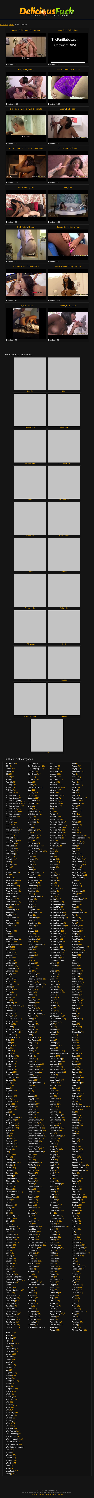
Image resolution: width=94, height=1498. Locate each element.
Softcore (75, 1096)
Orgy (51, 1229)
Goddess (31, 1181)
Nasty (52, 1147)
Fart (76, 30)
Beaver (8, 998)
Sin (73, 1037)
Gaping (30, 1107)
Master (52, 1048)
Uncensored (10, 1343)
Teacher (75, 1234)
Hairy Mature (32, 1229)
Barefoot (9, 982)
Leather (53, 894)
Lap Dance (54, 880)
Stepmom (75, 1149)
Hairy (30, 1224)
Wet (7, 1410)
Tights (74, 1280)
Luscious (53, 1006)
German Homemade (35, 1136)
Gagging (31, 1099)
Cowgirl (9, 1269)
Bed (7, 1000)
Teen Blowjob (77, 1245)
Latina (52, 886)
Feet (29, 971)
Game (30, 1101)
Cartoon (9, 1154)
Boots (8, 1085)
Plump (74, 777)
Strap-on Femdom (78, 1165)
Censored (9, 1173)
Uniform (9, 1354)
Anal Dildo (10, 838)
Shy (73, 1029)
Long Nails (54, 987)
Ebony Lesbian (74, 266)
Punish (74, 849)
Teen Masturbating (79, 1253)
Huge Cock (32, 1317)
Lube (52, 1000)
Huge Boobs (32, 1314)
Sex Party (75, 992)
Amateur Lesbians (13, 806)
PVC (51, 1250)
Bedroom (9, 1003)
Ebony (31, 69)
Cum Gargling (11, 1303)
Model (52, 1107)
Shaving (75, 1008)
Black (25, 69)
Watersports (10, 1399)
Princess (75, 817)
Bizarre (8, 1051)
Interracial (53, 785)
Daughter (31, 798)
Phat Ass (53, 1301)
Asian (8, 878)
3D (7, 766)
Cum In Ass (10, 1309)
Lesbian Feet (54, 920)
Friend (30, 1075)
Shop (74, 1016)
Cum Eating (10, 1301)
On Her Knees (55, 1216)
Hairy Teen (32, 1234)
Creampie (19, 148)
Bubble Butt (10, 1107)
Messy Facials (55, 1080)
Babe (8, 950)
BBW (8, 934)
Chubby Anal (11, 1194)
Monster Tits (54, 1131)
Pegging (53, 1285)
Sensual (75, 990)
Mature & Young (56, 1059)
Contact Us (59, 1494)
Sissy (74, 1040)
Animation (9, 859)
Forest (30, 1051)
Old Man (53, 1202)
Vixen (8, 1386)
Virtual (8, 1383)
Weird (8, 1407)
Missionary (54, 1099)
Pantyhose (54, 1269)
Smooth (74, 1075)
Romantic (75, 931)
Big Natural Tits (11, 1032)
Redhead (75, 896)
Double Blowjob (33, 846)
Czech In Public (33, 787)
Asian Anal (10, 883)
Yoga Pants (10, 1471)
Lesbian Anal (54, 902)
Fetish (73, 109)
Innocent (53, 774)
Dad (29, 790)
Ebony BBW (32, 878)
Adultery (9, 785)
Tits (73, 1298)
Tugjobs (9, 1335)
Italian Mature (55, 803)
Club (8, 1224)
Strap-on (75, 1162)
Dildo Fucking (33, 811)
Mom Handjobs (55, 1117)
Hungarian (32, 1322)
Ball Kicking (10, 963)
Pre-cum (75, 809)
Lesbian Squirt (55, 955)
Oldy (51, 1213)
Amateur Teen (11, 811)
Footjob (30, 1043)
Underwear (10, 1351)
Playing (74, 769)
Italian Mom (54, 806)
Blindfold (9, 1064)
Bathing (9, 987)
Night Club (54, 1162)
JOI (51, 811)
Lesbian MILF (55, 931)
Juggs (52, 851)
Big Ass (9, 1016)
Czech (30, 785)
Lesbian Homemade (57, 926)
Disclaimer (34, 1494)
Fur (29, 1091)
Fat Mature (32, 966)
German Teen (33, 1149)
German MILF (33, 1141)
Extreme (31, 931)
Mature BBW (54, 1067)
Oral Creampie (55, 1218)
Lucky (52, 1003)
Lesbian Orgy (55, 944)
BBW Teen (10, 942)
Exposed (31, 928)
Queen (74, 880)
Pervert (52, 1296)
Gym (29, 1210)
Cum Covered (11, 1296)
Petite (52, 1298)
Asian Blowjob (11, 888)
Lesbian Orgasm (56, 942)
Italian (52, 793)
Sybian (74, 1213)
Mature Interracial (56, 1072)
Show (74, 1024)
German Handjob (34, 1133)
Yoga (8, 1468)
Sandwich (75, 958)
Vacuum (9, 1367)
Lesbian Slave (55, 952)
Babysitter (9, 952)
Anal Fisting (10, 843)
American (9, 822)
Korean (52, 867)
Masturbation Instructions (59, 1053)
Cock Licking (11, 1226)
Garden (30, 1109)
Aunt (8, 928)
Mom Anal (53, 1112)
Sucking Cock (63, 227)
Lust (51, 1008)
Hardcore (31, 1253)
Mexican (53, 1083)
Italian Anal (54, 798)
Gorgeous (31, 1192)
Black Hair (10, 1061)
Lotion (52, 995)
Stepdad (75, 1147)
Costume (9, 1258)
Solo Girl (75, 1104)
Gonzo (30, 1189)
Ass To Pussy (11, 920)
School (74, 968)
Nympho (53, 1189)
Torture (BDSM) (77, 1311)
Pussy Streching (78, 875)
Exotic (30, 920)
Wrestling (9, 1463)
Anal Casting (11, 827)
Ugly (7, 1341)
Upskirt (8, 1359)
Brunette (9, 1101)
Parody (52, 1274)
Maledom (53, 1029)
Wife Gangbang (12, 1434)
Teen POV (75, 1256)
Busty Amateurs (12, 1117)
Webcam (9, 1405)
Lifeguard (53, 966)
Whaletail (9, 1418)
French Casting (33, 1069)
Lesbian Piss (54, 947)
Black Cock (10, 1056)
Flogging (31, 1029)
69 (7, 774)
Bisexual (9, 1045)
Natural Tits (54, 1149)
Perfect (52, 1288)
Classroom (10, 1205)
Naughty (53, 1154)
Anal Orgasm (11, 849)
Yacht (8, 1466)
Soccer (74, 1088)
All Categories (7, 24)
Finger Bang (32, 1000)
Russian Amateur (78, 947)
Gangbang (32, 1104)
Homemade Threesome (36, 1285)
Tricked (74, 1327)
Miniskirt (53, 1091)
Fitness (30, 1021)
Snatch (74, 1080)
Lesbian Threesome (57, 960)
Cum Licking (10, 1319)
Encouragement (34, 896)
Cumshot (31, 771)
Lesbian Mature (55, 936)
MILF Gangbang (56, 1016)
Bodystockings (11, 1077)
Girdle (30, 1157)
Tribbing (75, 1325)
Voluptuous (10, 1389)
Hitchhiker (31, 1272)
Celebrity (9, 1170)
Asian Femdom (11, 891)
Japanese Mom (55, 830)
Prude (74, 830)
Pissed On (53, 1327)
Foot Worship (33, 1040)
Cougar (8, 1261)
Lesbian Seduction (57, 950)
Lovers (52, 998)
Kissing (52, 859)
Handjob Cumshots (35, 1245)
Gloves (30, 1178)
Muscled (53, 1141)
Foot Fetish (32, 1037)
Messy (52, 1077)
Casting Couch (11, 1162)
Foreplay (31, 1048)
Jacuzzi (52, 814)
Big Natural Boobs (13, 1029)
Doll (29, 833)
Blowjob (21, 109)
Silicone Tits (76, 1032)
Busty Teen (10, 1125)
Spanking (75, 1123)
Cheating (9, 1176)
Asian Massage (11, 902)
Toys (73, 1317)
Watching (9, 1397)
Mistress (53, 1101)
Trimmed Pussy (77, 1330)
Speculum (75, 1125)
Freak (30, 1056)
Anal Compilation (12, 830)
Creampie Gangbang (34, 148)
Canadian (9, 1147)
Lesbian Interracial (57, 928)
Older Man (54, 1208)
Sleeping (75, 1059)
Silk (73, 1035)
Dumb (30, 862)
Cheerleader (10, 1181)
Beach (8, 992)
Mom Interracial (55, 1120)
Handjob (31, 1240)
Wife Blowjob (11, 1431)
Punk (74, 851)
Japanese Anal (55, 819)
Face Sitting (68, 30)
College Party (11, 1237)
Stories (74, 1157)
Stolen (74, 1154)
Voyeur (8, 1391)
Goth (29, 1194)
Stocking (75, 1152)
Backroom (10, 955)
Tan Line (75, 1224)
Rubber (74, 942)
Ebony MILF (32, 883)
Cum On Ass (10, 1322)
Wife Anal (9, 1429)
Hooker (30, 1288)
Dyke (30, 867)
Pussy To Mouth (78, 878)
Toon (73, 1306)
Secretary (75, 976)
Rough (74, 934)
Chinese (9, 1184)
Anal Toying (10, 854)
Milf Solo (53, 1085)
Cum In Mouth (11, 1311)
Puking (74, 846)
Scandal (75, 966)
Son (73, 1112)
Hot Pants (31, 1303)
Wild (7, 1450)
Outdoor (53, 1234)
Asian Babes (10, 886)
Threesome (76, 1266)
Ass (60, 30)
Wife (7, 1426)
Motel (52, 1133)
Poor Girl (75, 795)
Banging (9, 974)
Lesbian (53, 899)
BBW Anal (10, 936)
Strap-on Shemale (78, 1170)
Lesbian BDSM (55, 910)
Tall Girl (74, 1221)
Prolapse (75, 825)
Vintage (9, 1378)
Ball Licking (24, 30)
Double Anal (32, 843)
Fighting (31, 992)
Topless (74, 1309)
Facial (30, 942)
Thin (73, 1261)
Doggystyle (32, 830)
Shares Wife (76, 1000)
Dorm (30, 841)
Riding (74, 918)
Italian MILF (54, 801)
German (31, 1117)
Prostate (75, 827)
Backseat (9, 958)
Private (74, 822)
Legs (51, 896)
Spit (73, 1131)
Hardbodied (32, 1250)
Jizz (51, 849)
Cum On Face (33, 266)
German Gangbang (35, 1131)
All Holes (9, 790)
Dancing (31, 793)
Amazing (9, 819)
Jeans (52, 841)
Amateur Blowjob (12, 798)
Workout (9, 1458)
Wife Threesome (12, 1444)
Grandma (31, 1197)
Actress (9, 779)
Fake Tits (31, 947)
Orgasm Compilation (57, 1226)
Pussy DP (75, 857)
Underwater (10, 1349)
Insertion (53, 777)
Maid (51, 1027)
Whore (8, 1423)
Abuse (8, 777)
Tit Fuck (75, 1290)
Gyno (30, 1216)
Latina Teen (54, 888)
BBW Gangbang (12, 939)
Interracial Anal (55, 787)
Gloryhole (31, 1176)
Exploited (31, 926)
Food (30, 1035)
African (8, 787)
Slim (73, 1061)
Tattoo (74, 1229)
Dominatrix (32, 838)
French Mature (33, 1072)
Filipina (30, 995)
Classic (8, 1202)
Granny (31, 227)
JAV (51, 809)
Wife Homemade (12, 1439)
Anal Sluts (10, 851)
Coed (8, 1232)
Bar (7, 976)
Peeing (52, 1282)
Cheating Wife (11, 1178)
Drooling (31, 859)
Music (52, 1144)
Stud (73, 1184)
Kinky (52, 857)
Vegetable (9, 1373)
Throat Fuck (76, 1269)
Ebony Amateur (33, 872)
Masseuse (53, 1045)
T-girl (74, 1216)
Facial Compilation (35, 944)
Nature (52, 1152)
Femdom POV (33, 987)
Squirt (74, 1141)
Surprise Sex (76, 1202)
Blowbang (9, 1069)
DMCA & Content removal (47, 1494)
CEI (7, 1136)
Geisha (30, 1115)
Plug (73, 774)
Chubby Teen (11, 1197)
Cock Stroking (11, 1229)
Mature (52, 1056)
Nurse (52, 1181)
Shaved (74, 1006)
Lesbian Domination (57, 915)
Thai (73, 1258)
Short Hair (75, 1019)
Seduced (75, 979)
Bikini (8, 1040)
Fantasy (31, 955)
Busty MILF (10, 1123)
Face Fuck (32, 936)
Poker (74, 782)
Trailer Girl (76, 1319)
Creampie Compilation (14, 1277)
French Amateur (34, 1064)
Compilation (10, 1242)
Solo (73, 1101)
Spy (73, 1136)
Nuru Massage (55, 1184)
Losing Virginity (55, 992)
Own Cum (53, 1237)
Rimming (75, 920)
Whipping (9, 1421)
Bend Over (10, 1011)
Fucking (31, 1080)
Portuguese (76, 803)
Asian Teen (10, 904)
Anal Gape (10, 846)
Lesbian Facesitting (57, 918)
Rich (73, 915)
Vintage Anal (10, 1381)
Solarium (75, 1099)
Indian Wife (54, 771)
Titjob (74, 1296)
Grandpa (31, 1200)
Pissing (52, 1330)
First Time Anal (33, 1011)
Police (74, 787)
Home (30, 1277)
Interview (53, 790)
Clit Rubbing (10, 1216)
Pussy (74, 854)
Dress (30, 857)
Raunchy (75, 886)
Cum (23, 266)
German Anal (33, 1123)
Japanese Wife (55, 838)
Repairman (76, 902)
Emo (29, 894)
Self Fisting (76, 984)
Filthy (30, 998)
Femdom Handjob (34, 984)
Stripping (75, 1178)
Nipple (52, 1165)
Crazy (8, 1272)
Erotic (30, 902)
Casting (9, 1160)
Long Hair (53, 982)
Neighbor (53, 1157)
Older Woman (55, 1210)
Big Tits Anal (10, 1037)
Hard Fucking (33, 1248)
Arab (8, 870)
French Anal (32, 1067)
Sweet (74, 1208)
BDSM (8, 947)
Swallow (75, 1205)
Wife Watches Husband (15, 1447)
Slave (74, 1056)
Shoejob (75, 1013)
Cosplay (9, 1256)
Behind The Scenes (13, 1006)
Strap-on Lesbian (78, 1168)
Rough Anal (76, 936)
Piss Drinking (55, 1325)
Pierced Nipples (56, 1311)
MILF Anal (53, 1013)
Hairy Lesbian (33, 1226)
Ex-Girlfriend (32, 912)
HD (29, 1218)
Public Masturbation (79, 838)
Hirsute (30, 1269)
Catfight (9, 1165)
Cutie (30, 782)
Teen (73, 1240)
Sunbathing (76, 1200)
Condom (9, 1245)
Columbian (10, 1240)
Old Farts (53, 1200)
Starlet (74, 1144)
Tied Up (75, 1274)
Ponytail (75, 790)
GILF (30, 1093)
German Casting (34, 1125)
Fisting (30, 1019)
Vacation (9, 1365)
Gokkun (31, 1184)
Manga (52, 1035)
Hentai (30, 1258)
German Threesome (35, 1152)
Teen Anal (75, 1242)
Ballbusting (10, 971)
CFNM (8, 1139)
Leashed (53, 891)
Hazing (30, 1256)
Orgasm (53, 1224)
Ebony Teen (32, 886)
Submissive (76, 1194)
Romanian (75, 928)
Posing (74, 806)
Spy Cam (75, 1139)
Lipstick (52, 974)
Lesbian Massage (56, 934)
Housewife (32, 1311)
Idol (51, 763)
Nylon (52, 1186)
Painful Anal (54, 1258)
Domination (32, 835)
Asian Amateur (11, 880)
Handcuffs (31, 1237)
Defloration (32, 803)
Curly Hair (31, 779)
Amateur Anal (11, 795)
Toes (73, 1301)
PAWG (52, 1240)
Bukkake (9, 1109)
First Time (31, 1008)
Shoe (74, 1011)
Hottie (30, 1309)
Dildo (30, 809)
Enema (30, 899)
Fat (29, 960)
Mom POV (53, 1123)
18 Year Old (10, 763)
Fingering (31, 1003)
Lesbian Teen (55, 958)
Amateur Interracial (13, 803)
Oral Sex (53, 1221)
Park (51, 1272)
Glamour (31, 1170)
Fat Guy (31, 963)
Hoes (30, 1274)
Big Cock (9, 1027)
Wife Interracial (11, 1442)
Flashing (31, 1024)
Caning (8, 1149)
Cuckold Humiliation (13, 1290)
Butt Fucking (10, 1128)
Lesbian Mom (55, 939)
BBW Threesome (12, 944)
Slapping (75, 1053)
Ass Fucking (10, 910)
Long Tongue (54, 990)
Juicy (52, 854)
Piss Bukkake (55, 1322)
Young (8, 1474)
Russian (75, 944)
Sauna (74, 963)
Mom (52, 1109)
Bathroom (9, 990)
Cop (7, 1250)
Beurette (9, 1013)
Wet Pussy (10, 1413)
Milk (51, 1088)
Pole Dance (76, 785)
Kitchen (52, 862)
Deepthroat (32, 801)
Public (74, 833)
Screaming (76, 974)
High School (32, 1266)
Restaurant (76, 904)
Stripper (75, 1176)
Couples (9, 1264)
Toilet (74, 1303)
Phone (30, 306)
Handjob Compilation (35, 1242)
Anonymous (10, 865)
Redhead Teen (77, 899)
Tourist (74, 1314)
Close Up (9, 1218)
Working (9, 1455)
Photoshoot (54, 1306)
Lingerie (53, 971)
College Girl (10, 1234)
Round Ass (76, 939)
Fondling (31, 1032)
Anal (7, 825)
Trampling (75, 1322)
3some (14, 30)
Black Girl (9, 1059)
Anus (8, 867)
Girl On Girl (32, 1165)
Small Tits (75, 1069)
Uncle (8, 1346)
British (8, 1099)
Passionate (54, 1280)
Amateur (9, 793)
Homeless (31, 1280)
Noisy (52, 1170)
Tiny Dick (75, 1285)
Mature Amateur (56, 1061)
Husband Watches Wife (36, 1327)
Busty (8, 1115)
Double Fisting (33, 849)
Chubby (9, 1189)
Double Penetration (35, 851)
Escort (30, 904)
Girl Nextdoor (33, 1162)
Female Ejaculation (35, 979)
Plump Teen (76, 779)
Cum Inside (10, 1317)
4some (8, 771)
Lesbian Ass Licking (57, 904)
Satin (74, 960)
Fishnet (30, 1016)
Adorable (9, 782)
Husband (31, 1325)
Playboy (75, 766)
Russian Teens (77, 952)
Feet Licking (32, 974)
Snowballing (76, 1083)
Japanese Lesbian (56, 825)
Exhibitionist (32, 918)
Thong (74, 1264)
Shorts (74, 1021)
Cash (8, 1157)
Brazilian (9, 1096)
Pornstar (75, 801)
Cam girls (9, 1141)
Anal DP (9, 835)
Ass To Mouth (11, 918)
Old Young (53, 1205)
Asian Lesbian (11, 896)
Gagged (31, 1096)
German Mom (33, 1144)
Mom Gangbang (56, 1115)
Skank (74, 1045)
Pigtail (52, 1319)
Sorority (74, 1115)
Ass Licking (10, 912)
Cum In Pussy (11, 1314)
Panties (52, 1266)
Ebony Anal (32, 875)
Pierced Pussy (55, 1314)
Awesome (9, 931)
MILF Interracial (55, 1019)
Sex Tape (75, 995)
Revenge (75, 910)
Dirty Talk (31, 819)
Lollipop (53, 979)
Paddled (53, 1253)
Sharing (74, 1003)
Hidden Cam (32, 1261)
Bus (7, 1112)
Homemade (32, 1282)
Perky (52, 1290)
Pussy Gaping (77, 862)
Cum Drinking (11, 1298)
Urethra (9, 1362)
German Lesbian (34, 1139)
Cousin (8, 1266)
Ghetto (30, 1154)
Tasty (74, 1226)
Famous (31, 952)
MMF (52, 1024)
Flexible (31, 1027)
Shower (74, 1027)
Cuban (8, 1285)
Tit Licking (75, 1293)
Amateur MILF (11, 809)
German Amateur (34, 1120)
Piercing (53, 1317)
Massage (53, 1043)
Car (7, 1152)
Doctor (30, 827)
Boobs (8, 1083)
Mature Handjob (56, 1069)
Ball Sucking (35, 30)
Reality (74, 894)
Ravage (74, 888)
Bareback (9, 979)
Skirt (73, 1051)
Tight (73, 1277)
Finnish (30, 1006)
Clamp (8, 1200)
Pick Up (53, 1309)
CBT (7, 1133)
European (31, 910)
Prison (74, 819)
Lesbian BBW (55, 907)
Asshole (76, 69)
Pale (51, 1264)
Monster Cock (55, 1128)
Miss (51, 1096)
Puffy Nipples (77, 843)
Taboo (74, 1218)
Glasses (31, 1173)
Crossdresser (11, 1282)
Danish (30, 795)
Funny (30, 1088)
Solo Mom (75, 1109)
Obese (52, 1192)
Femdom (31, 982)
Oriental (53, 1232)
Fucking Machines (34, 1083)
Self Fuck (75, 987)
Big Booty (9, 1021)
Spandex (75, 1117)
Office (52, 1194)
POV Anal (53, 1245)
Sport (74, 1133)
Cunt (29, 777)
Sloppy (74, 1064)
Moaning (53, 1104)
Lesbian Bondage (56, 912)
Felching (31, 976)
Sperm (74, 1128)
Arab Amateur (11, 872)
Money (52, 1125)
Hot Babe (31, 1298)
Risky (74, 923)
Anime (8, 862)
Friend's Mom (33, 1077)
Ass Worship (66, 69)
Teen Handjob (77, 1250)
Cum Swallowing (34, 766)
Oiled (52, 1197)
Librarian (53, 963)
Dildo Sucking (33, 814)
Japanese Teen (55, 835)
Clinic (8, 1210)
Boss (8, 1088)
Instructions (54, 779)
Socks (74, 1091)
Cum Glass (10, 1306)
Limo (51, 968)
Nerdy (52, 1160)
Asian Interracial (12, 894)
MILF (52, 1011)
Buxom (8, 1131)
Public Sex (76, 841)
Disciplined (32, 822)
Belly (8, 1008)
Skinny (74, 1048)
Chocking (9, 1186)
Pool (73, 793)
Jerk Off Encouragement (59, 843)
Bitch (8, 1048)
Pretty (74, 814)
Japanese (53, 817)
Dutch (30, 865)
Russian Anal (77, 950)
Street (74, 1173)
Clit (7, 1213)
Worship (9, 1460)
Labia (52, 870)
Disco (30, 825)
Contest (9, 1248)
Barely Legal (10, 984)
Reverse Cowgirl (78, 912)
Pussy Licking (77, 865)
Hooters (31, 1290)
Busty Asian (10, 1120)
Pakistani (53, 1261)
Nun (51, 1178)
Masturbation (54, 1051)
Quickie (74, 883)
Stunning (75, 1189)
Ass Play (9, 915)
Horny (30, 1293)
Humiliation (32, 1319)
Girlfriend (73, 148)
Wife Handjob (11, 1437)
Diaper (30, 806)
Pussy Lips (76, 867)
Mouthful (53, 1139)
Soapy (74, 1085)
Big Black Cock (11, 1019)
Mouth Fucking (55, 1136)
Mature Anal (54, 1064)
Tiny (73, 1282)
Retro (74, 907)
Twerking (9, 1338)
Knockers (53, 865)
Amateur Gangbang (13, 801)
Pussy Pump (76, 870)
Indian (52, 769)
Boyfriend (9, 1091)
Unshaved (10, 1357)
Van (7, 1370)
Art (7, 875)
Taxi (73, 1232)
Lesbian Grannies (56, 923)
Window (9, 1452)
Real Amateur (77, 891)
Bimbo (8, 1043)
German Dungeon (34, 1128)
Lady (51, 878)
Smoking (75, 1072)
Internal (52, 782)
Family (30, 950)
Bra (7, 1093)
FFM (29, 934)
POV (51, 1242)
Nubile (52, 1173)
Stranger (75, 1160)
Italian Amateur (55, 795)
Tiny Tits (75, 1288)
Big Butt (9, 1024)
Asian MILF (10, 899)
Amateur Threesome (13, 814)
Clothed (9, 1221)
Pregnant (75, 811)
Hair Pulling (32, 1221)
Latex (52, 883)
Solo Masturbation (78, 1107)
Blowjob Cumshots (34, 109)
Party (52, 1277)
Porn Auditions (77, 798)
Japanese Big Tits (56, 822)
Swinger (75, 1210)
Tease (74, 1237)
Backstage (10, 960)
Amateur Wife (11, 817)
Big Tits (13, 109)
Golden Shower (33, 1186)
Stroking (75, 1181)
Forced (30, 1045)
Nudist (52, 1176)
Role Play (75, 926)
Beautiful (9, 995)
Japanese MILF (55, 827)
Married (53, 1037)
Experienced (32, 923)
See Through (76, 982)
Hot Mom (31, 1301)
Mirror (52, 1093)
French (30, 1061)
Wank (8, 1394)
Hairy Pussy (32, 1232)
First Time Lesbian (35, 1013)
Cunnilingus (32, 774)
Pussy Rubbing (77, 872)
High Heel (31, 1264)
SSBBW (75, 955)
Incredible (53, 766)
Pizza (74, 763)
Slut (73, 1067)
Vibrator (9, 1375)
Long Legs (54, 984)
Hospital (31, 1296)
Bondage (9, 1080)
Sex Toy (75, 998)
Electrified (31, 891)
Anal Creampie (11, 833)
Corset (8, 1253)
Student (74, 1186)
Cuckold (9, 1288)
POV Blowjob (55, 1248)
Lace (51, 872)
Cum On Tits (10, 1327)
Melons (52, 1075)
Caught (8, 1168)
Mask (52, 1040)
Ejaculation (32, 888)
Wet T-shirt (10, 1415)
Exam (30, 915)
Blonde (8, 1067)
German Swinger (34, 1147)
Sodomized (76, 1093)
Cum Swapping (33, 769)
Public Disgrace (77, 835)
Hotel (30, 1306)
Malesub (53, 1032)
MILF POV (54, 1021)
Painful (52, 1256)
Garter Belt (32, 1112)
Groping (31, 1205)
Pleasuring (76, 771)
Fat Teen (31, 968)
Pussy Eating (77, 859)
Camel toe (10, 1144)
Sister (74, 1043)
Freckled (31, 1059)
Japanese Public (56, 833)
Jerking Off (54, 846)
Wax (7, 1402)
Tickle (74, 1272)
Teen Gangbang (78, 1248)
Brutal (8, 1104)
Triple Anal (10, 1333)
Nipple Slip (54, 1168)
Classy (8, 1208)
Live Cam (53, 976)
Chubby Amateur (12, 1192)
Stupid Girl (76, 1192)
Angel (8, 857)
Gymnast (31, 1213)
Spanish (75, 1120)
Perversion (54, 1293)
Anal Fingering (11, 841)
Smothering (76, 1077)
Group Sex (32, 1208)
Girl (24, 306)
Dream (30, 854)
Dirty (29, 817)
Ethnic (30, 907)
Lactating (53, 875)
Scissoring (75, 971)
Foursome (31, 1053)
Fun (29, 1085)
